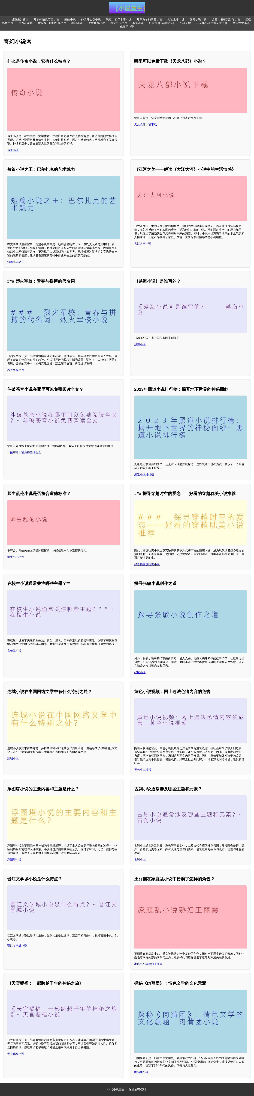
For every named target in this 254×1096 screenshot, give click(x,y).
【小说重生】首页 (17, 19)
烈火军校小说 (15, 370)
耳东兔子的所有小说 (149, 19)
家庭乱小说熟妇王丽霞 (148, 963)
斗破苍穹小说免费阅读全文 (24, 452)
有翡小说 (138, 23)
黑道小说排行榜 (144, 474)
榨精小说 (77, 23)
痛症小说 (70, 19)
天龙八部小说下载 (145, 124)
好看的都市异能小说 (161, 23)
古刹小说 (140, 859)
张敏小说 (140, 672)
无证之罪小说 (175, 19)
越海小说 (140, 344)
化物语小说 (127, 26)
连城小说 (13, 758)
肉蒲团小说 (141, 1072)
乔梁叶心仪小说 (91, 19)
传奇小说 (13, 150)
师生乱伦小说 (15, 556)
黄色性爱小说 (241, 23)
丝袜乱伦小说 (118, 23)
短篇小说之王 (15, 261)
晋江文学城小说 (17, 945)
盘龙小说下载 (198, 19)
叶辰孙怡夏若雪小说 (46, 19)
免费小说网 (26, 23)
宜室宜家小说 (96, 23)
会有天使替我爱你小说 (226, 19)
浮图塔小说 (14, 859)
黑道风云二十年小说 (118, 19)
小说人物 (185, 23)
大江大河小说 (142, 243)
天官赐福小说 (15, 1053)
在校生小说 (14, 650)
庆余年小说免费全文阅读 (211, 23)
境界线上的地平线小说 (52, 23)
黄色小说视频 (142, 769)
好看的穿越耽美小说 (147, 564)
